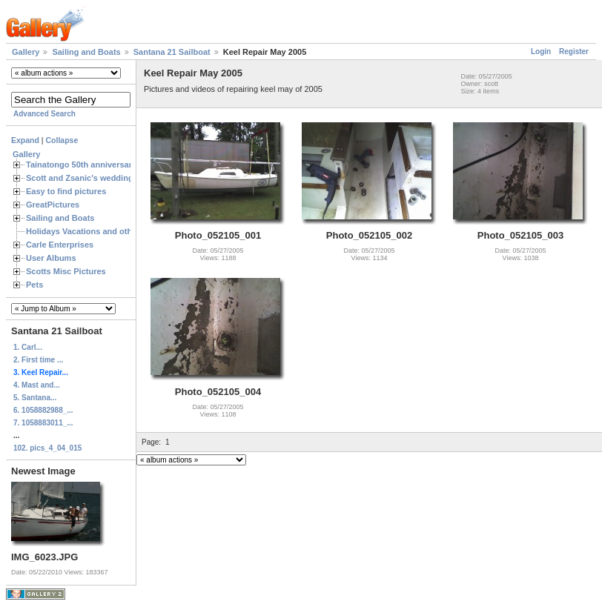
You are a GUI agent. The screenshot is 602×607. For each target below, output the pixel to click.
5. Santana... (34, 398)
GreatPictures (52, 204)
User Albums (51, 257)
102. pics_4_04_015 (47, 448)
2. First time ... (38, 360)
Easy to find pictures (66, 191)
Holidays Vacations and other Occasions (104, 231)
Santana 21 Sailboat (172, 51)
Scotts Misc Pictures (66, 271)
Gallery (25, 51)
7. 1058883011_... (43, 423)
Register (574, 51)
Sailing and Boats (86, 51)
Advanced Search (44, 114)
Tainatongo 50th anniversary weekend (99, 164)
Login (541, 51)
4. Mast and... (36, 385)
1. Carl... (27, 347)
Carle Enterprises (59, 244)
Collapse (62, 140)
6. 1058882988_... (43, 410)
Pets (34, 284)
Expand (25, 140)
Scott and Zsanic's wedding (79, 177)
